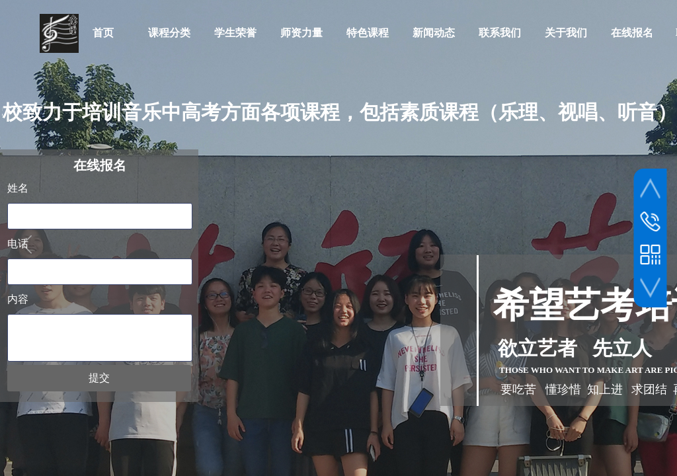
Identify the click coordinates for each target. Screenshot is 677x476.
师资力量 (301, 32)
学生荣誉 (235, 32)
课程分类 (169, 32)
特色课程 (367, 32)
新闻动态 (434, 32)
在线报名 (632, 32)
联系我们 (500, 32)
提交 (99, 377)
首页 (103, 32)
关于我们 (566, 32)
